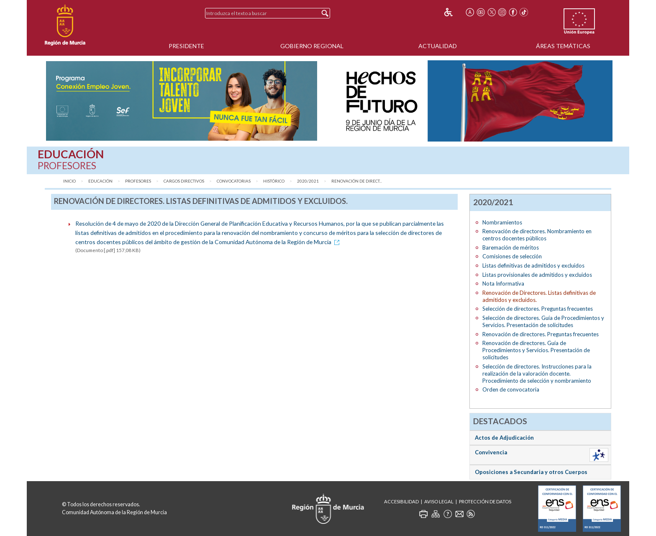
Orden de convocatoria (510, 389)
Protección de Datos (485, 501)
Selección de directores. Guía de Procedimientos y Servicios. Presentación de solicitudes (543, 321)
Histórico (273, 181)
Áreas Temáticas (563, 45)
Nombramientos (502, 222)
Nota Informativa (503, 283)
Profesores (138, 181)
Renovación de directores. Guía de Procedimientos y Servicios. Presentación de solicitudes (536, 350)
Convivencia (491, 452)
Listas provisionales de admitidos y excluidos (537, 274)
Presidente (186, 45)
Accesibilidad (401, 501)
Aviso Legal (439, 501)
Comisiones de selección (512, 256)
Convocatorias (234, 181)
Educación (100, 181)
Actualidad (437, 45)
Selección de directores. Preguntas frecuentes (537, 308)
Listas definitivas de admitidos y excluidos (533, 265)
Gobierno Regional (311, 45)
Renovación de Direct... (356, 181)
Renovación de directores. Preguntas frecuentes (540, 334)
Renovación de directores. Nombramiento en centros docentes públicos (537, 235)
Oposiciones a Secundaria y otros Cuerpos (531, 472)
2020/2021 (308, 181)
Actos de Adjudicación (504, 437)
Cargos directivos (184, 181)
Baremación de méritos (510, 247)
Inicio (69, 181)
